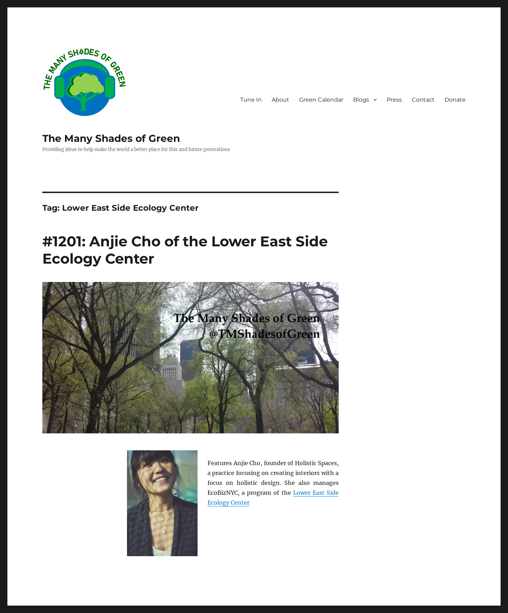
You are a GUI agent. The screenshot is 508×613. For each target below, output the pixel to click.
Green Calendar (321, 99)
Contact (423, 99)
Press (394, 99)
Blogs (361, 99)
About (280, 99)
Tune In (251, 99)
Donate (455, 99)
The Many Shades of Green (111, 138)
